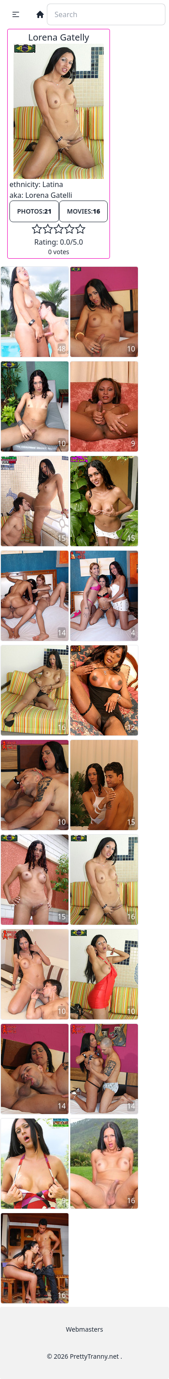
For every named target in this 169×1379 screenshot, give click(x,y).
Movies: (83, 211)
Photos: (34, 211)
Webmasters (84, 1329)
